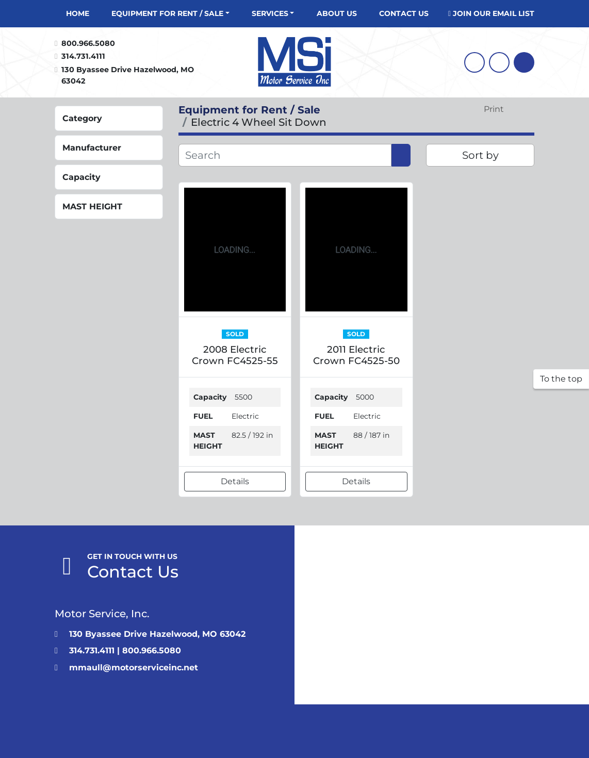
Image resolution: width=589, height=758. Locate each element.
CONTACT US (404, 13)
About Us (337, 13)
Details (235, 481)
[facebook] (474, 62)
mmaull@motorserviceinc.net (133, 667)
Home (77, 13)
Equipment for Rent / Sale (167, 13)
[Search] (524, 62)
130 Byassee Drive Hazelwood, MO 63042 (128, 75)
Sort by (480, 155)
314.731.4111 (83, 56)
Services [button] (270, 13)
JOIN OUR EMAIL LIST (493, 13)
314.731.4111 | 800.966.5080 (125, 650)
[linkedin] (499, 62)
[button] (170, 13)
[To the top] (561, 379)
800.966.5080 (88, 43)
